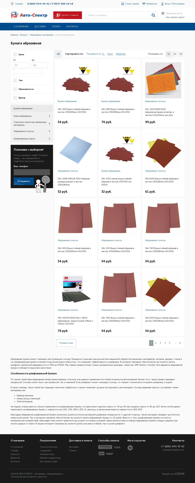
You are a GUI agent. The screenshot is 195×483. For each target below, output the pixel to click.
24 (174, 54)
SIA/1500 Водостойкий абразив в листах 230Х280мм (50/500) (162, 180)
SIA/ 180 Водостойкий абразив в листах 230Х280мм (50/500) (74, 111)
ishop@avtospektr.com (173, 449)
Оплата (56, 26)
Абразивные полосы (32, 131)
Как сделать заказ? (175, 17)
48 (180, 54)
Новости (15, 454)
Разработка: (173, 473)
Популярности (96, 54)
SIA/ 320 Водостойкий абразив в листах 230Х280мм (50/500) (161, 250)
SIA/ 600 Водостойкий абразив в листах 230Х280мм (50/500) (74, 250)
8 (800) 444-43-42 (38, 3)
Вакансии (15, 458)
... (175, 343)
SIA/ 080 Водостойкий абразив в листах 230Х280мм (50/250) (117, 111)
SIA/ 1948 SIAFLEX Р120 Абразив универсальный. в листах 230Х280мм (74, 181)
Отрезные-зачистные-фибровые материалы (32, 123)
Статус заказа (132, 3)
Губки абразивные (32, 116)
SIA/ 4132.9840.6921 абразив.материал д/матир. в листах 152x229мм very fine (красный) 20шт (159, 112)
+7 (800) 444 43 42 (172, 446)
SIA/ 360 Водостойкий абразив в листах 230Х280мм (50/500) (117, 319)
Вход (167, 3)
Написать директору (50, 458)
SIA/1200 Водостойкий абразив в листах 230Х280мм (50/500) (162, 319)
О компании (21, 26)
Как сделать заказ (48, 461)
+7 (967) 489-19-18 (61, 3)
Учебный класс (47, 454)
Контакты (72, 26)
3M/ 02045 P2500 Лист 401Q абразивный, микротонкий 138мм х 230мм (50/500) (75, 321)
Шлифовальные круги (32, 138)
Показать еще (66, 343)
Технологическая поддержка (48, 449)
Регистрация (178, 3)
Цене (110, 54)
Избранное (151, 3)
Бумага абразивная (67, 101)
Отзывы (14, 450)
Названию (121, 54)
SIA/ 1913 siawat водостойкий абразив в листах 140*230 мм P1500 (116, 181)
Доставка (40, 26)
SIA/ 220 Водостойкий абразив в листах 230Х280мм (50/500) (117, 250)
